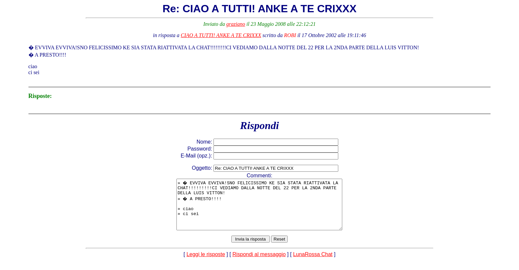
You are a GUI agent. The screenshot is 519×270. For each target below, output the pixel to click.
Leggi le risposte (205, 264)
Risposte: (40, 96)
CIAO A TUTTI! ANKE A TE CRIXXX (221, 35)
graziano (235, 24)
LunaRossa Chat (312, 264)
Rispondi (259, 125)
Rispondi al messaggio (259, 264)
